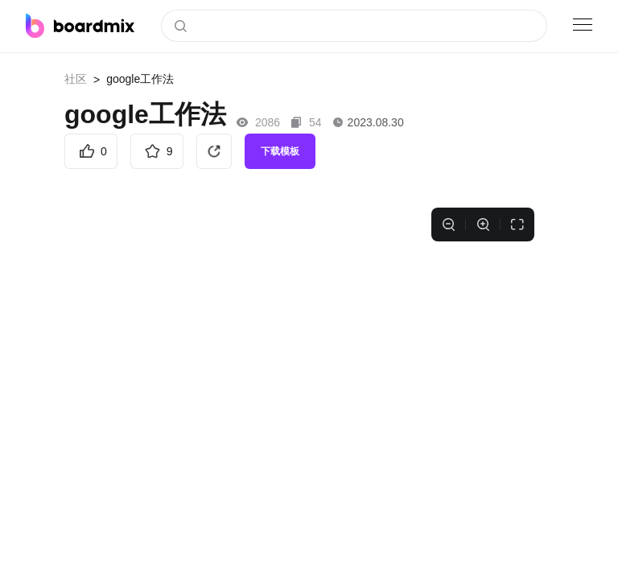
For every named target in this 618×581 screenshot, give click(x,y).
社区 (75, 78)
